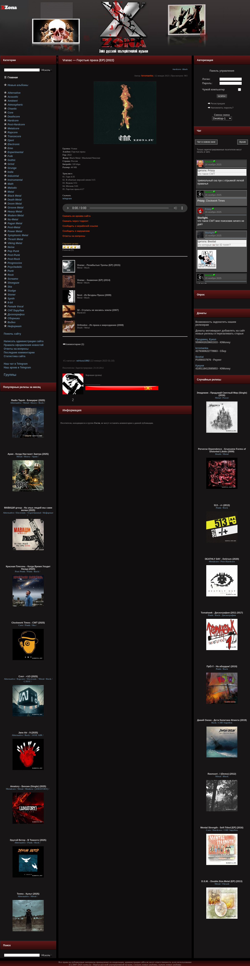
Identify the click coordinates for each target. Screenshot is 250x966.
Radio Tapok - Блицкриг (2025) (28, 400)
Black (185, 69)
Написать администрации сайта (24, 341)
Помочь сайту (12, 333)
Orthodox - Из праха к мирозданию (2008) (100, 325)
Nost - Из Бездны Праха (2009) (94, 295)
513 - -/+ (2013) (222, 505)
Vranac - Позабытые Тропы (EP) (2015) (98, 265)
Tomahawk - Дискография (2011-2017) (222, 612)
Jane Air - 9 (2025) (28, 732)
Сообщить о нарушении (76, 231)
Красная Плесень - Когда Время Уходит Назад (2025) (28, 567)
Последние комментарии (19, 352)
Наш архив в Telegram (17, 367)
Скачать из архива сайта (76, 216)
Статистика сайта (14, 356)
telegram (67, 198)
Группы (10, 374)
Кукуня (199, 365)
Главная (13, 77)
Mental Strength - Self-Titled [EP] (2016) (221, 827)
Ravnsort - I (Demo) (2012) (222, 774)
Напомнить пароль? (222, 107)
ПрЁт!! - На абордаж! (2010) (221, 666)
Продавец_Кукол (205, 339)
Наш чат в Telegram (16, 363)
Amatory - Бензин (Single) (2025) (28, 786)
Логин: (206, 79)
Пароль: (207, 83)
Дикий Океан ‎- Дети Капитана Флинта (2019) (222, 720)
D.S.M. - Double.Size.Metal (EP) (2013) (221, 881)
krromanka (147, 75)
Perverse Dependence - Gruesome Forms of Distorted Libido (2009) (222, 450)
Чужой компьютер (213, 89)
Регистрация (218, 103)
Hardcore (176, 69)
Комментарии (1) (73, 344)
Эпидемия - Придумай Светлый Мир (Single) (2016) (222, 393)
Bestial (199, 356)
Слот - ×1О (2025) (28, 676)
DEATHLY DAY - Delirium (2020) (222, 559)
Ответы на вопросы (16, 348)
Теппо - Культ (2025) (28, 893)
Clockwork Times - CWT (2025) (28, 622)
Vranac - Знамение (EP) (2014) (93, 280)
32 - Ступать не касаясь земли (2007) (98, 310)
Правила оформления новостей (24, 345)
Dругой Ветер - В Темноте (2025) (28, 840)
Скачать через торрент (75, 221)
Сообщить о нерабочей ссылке (80, 226)
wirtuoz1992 (83, 360)
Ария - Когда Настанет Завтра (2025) (28, 454)
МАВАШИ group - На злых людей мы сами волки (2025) (28, 508)
